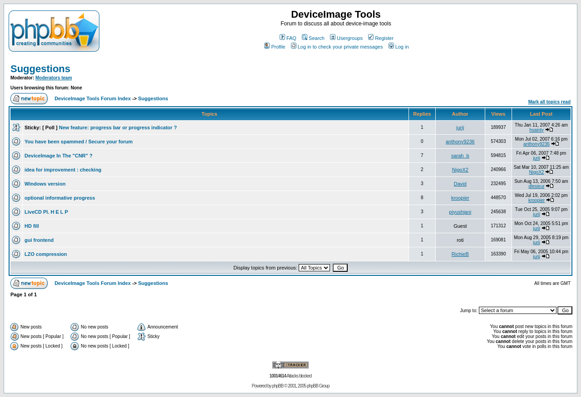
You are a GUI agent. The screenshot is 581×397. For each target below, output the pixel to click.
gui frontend (39, 240)
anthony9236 (460, 141)
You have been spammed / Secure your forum (79, 141)
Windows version (45, 183)
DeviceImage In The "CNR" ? (59, 155)
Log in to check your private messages (337, 46)
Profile (274, 46)
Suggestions (40, 68)
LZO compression (46, 254)
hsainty (536, 129)
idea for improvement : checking (63, 169)
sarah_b (460, 155)
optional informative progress (60, 198)
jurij (460, 127)
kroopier (460, 198)
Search (313, 38)
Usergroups (346, 38)
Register (381, 38)
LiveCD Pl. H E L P (46, 212)
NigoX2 (460, 169)
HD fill (32, 226)
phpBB (277, 385)
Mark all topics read (549, 101)
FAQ (288, 38)
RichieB (460, 254)
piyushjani (460, 212)
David (460, 183)
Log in (399, 46)
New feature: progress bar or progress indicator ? (118, 127)
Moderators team (53, 77)
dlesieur (537, 186)
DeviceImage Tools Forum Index (92, 98)
